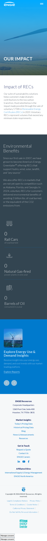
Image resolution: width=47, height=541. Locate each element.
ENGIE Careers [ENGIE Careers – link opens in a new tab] (23, 457)
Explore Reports (12, 373)
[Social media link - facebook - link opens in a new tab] (28, 461)
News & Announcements (23, 434)
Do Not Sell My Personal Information (23, 512)
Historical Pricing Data (23, 427)
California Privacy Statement (23, 508)
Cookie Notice (32, 504)
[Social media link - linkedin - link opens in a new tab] (19, 461)
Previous (6, 384)
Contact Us (23, 453)
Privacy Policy (35, 501)
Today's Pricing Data (23, 423)
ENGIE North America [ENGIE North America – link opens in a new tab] (23, 476)
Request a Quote (23, 449)
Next (14, 384)
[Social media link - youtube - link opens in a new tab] (23, 461)
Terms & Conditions (17, 504)
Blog (23, 431)
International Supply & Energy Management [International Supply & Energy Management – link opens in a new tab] (23, 472)
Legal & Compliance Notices (17, 501)
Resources (23, 438)
